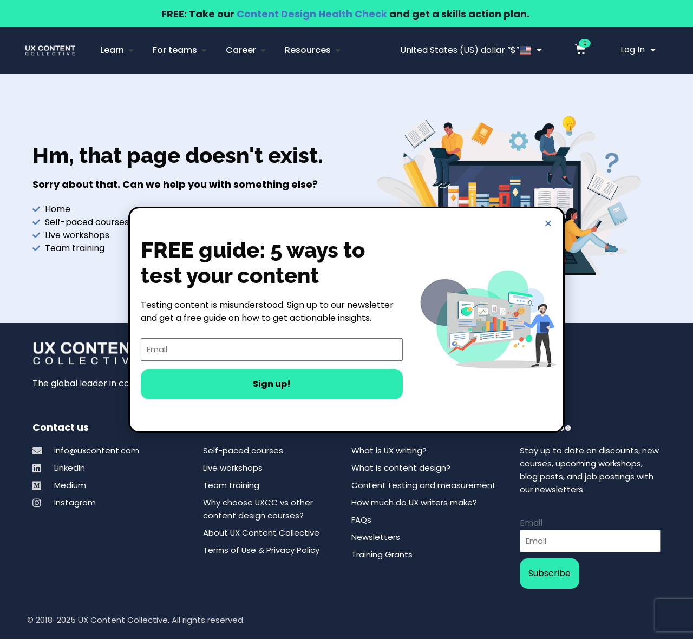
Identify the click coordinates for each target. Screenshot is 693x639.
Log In (638, 50)
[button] (548, 223)
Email (531, 523)
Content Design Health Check (312, 14)
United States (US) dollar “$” (470, 50)
